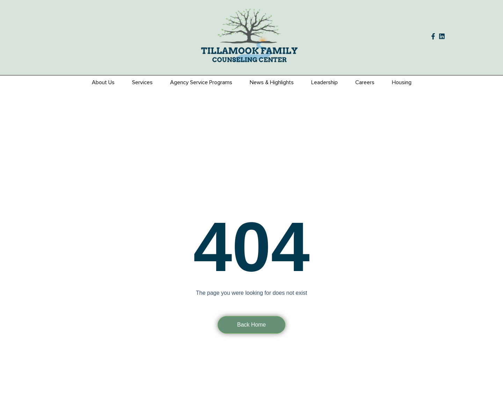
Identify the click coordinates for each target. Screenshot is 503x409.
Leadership (324, 82)
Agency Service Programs (201, 82)
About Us (103, 82)
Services (142, 82)
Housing (401, 82)
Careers (364, 82)
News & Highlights (272, 82)
